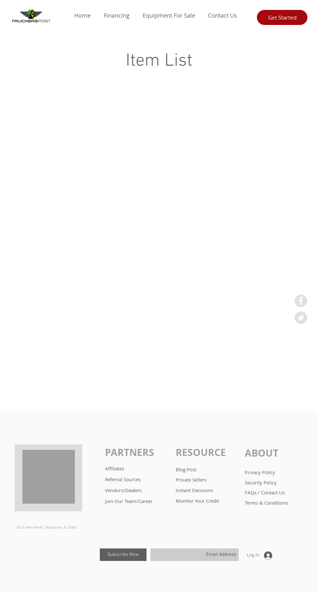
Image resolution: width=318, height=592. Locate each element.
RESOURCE (201, 452)
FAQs (251, 492)
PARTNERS (129, 452)
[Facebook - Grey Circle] (301, 301)
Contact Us (273, 492)
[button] (116, 15)
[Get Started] (282, 17)
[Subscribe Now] (123, 554)
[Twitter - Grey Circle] (301, 318)
